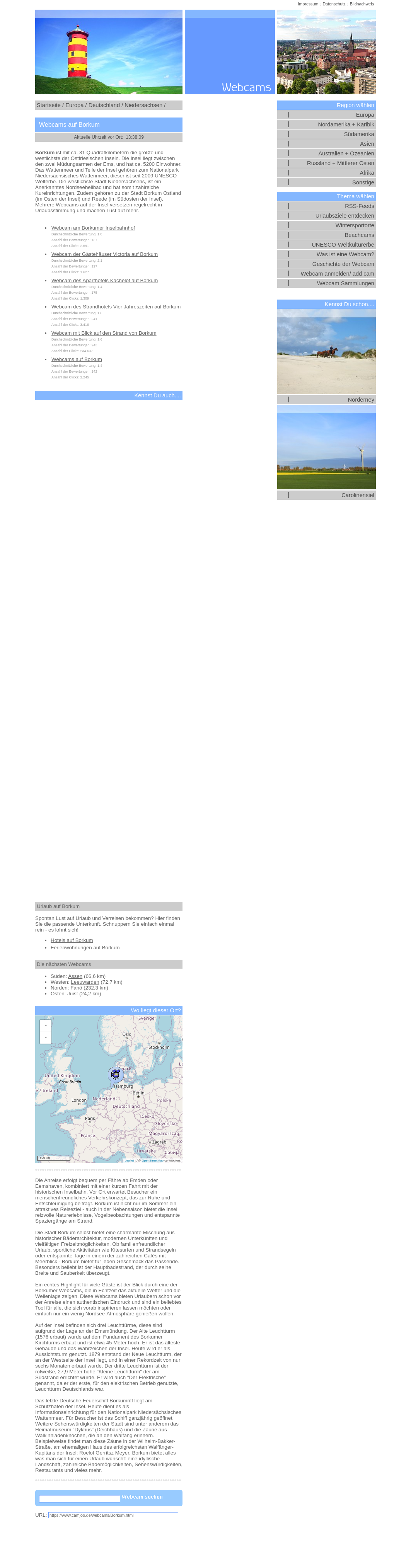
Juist (72, 993)
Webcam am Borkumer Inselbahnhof (93, 228)
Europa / (76, 105)
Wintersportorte (355, 225)
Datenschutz (333, 4)
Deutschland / (106, 105)
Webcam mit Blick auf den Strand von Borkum (104, 333)
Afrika (367, 173)
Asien (367, 144)
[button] (115, 1076)
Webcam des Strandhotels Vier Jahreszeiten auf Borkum (116, 307)
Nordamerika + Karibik (346, 124)
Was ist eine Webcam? (345, 254)
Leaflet (129, 1160)
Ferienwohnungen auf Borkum (85, 947)
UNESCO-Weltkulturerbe (343, 245)
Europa (365, 115)
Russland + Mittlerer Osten (340, 163)
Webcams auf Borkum (76, 359)
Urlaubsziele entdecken (344, 216)
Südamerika (359, 134)
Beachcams (359, 235)
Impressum (308, 4)
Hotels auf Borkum (72, 940)
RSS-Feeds (359, 206)
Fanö (76, 988)
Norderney (361, 400)
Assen (75, 976)
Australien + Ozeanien (346, 153)
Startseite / (50, 105)
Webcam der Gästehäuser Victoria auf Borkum (104, 254)
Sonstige (363, 182)
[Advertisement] (109, 644)
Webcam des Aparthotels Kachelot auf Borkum (104, 280)
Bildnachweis (362, 4)
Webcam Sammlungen (345, 283)
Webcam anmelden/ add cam (337, 274)
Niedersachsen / (144, 105)
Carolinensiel (357, 495)
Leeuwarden (85, 982)
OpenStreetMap (152, 1160)
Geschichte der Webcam (343, 264)
